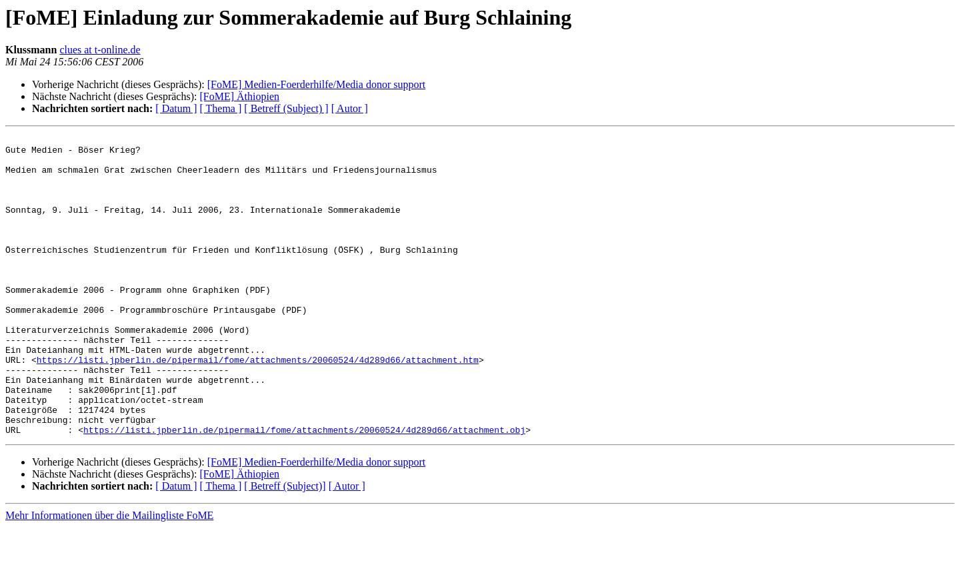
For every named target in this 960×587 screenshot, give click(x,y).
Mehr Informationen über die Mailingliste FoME (109, 575)
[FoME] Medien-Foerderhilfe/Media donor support (316, 84)
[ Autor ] (349, 108)
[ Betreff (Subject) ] (286, 108)
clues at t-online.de (99, 49)
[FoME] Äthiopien (239, 96)
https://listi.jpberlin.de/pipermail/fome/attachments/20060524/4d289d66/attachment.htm (258, 406)
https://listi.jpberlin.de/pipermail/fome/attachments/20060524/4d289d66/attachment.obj (304, 490)
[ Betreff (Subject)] (284, 546)
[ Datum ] (176, 108)
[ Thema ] (221, 108)
